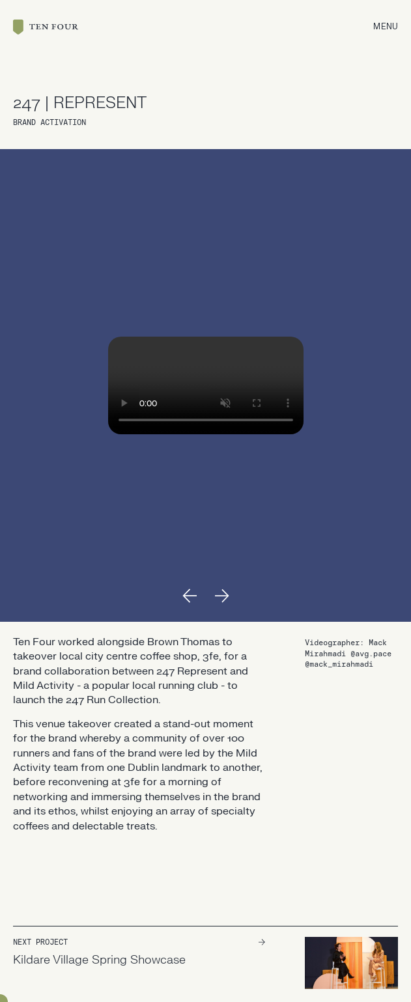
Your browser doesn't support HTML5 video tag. (206, 385)
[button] (189, 596)
